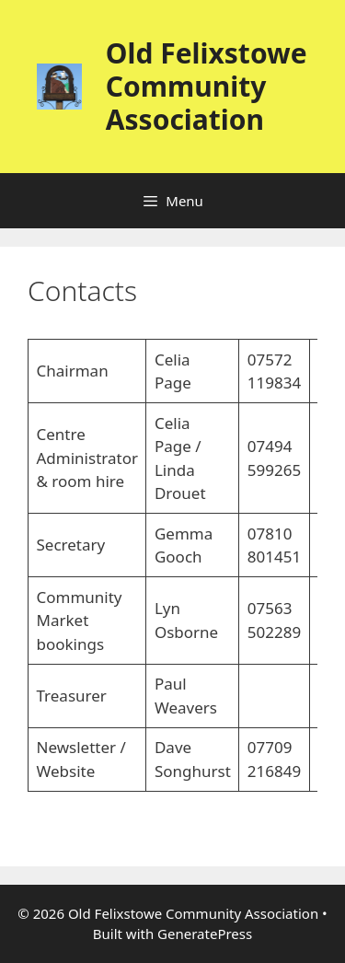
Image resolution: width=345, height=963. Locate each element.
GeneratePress (204, 933)
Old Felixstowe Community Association (206, 86)
